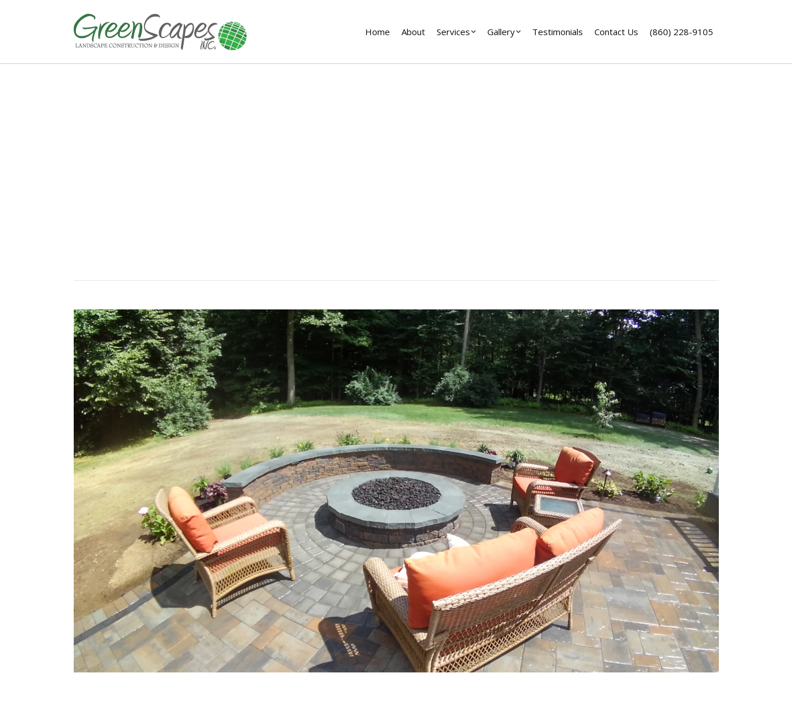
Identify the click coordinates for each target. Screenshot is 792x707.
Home (374, 195)
